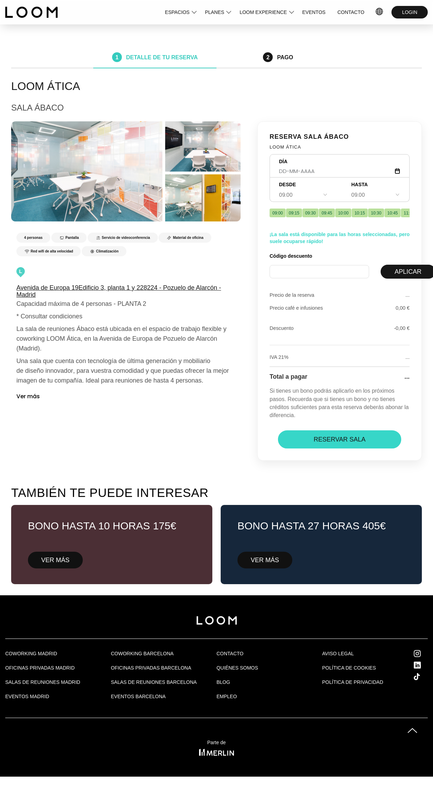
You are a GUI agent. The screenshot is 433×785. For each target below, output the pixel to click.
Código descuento (291, 256)
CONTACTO (350, 12)
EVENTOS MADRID (27, 696)
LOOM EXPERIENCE (263, 12)
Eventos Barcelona (138, 696)
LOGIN (409, 12)
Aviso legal (338, 653)
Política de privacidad (352, 682)
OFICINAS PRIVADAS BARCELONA (151, 668)
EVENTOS (314, 12)
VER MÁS (55, 560)
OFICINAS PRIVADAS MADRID (40, 668)
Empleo (226, 696)
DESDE (287, 184)
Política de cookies (349, 668)
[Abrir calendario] (397, 171)
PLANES (214, 12)
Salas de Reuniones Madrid (42, 682)
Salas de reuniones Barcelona (154, 682)
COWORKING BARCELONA (142, 653)
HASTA (359, 184)
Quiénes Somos (237, 668)
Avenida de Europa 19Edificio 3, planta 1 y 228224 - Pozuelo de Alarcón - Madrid (118, 291)
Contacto (229, 653)
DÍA (283, 161)
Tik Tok (423, 676)
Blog (223, 682)
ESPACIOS (177, 12)
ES (379, 12)
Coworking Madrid (31, 653)
